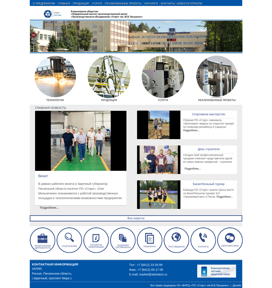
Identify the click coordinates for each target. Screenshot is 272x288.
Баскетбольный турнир (209, 184)
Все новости (136, 218)
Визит (43, 176)
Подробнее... (49, 207)
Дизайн (237, 285)
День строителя (209, 149)
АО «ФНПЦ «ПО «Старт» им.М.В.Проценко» (203, 285)
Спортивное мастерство (208, 114)
